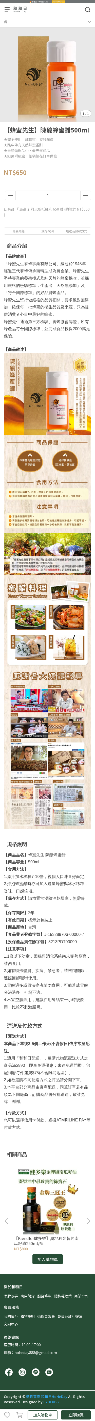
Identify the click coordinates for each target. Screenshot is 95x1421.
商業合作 (81, 1295)
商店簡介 (28, 1295)
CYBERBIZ (51, 1401)
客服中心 (11, 1324)
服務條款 (44, 1295)
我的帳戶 (11, 1316)
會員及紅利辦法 (70, 1316)
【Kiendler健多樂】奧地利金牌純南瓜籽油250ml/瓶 (46, 1241)
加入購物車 (42, 1414)
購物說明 (28, 1316)
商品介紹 (18, 231)
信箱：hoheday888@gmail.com (30, 1352)
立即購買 (76, 1414)
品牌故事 (11, 1295)
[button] (88, 1221)
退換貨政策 (46, 1316)
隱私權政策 (63, 1295)
